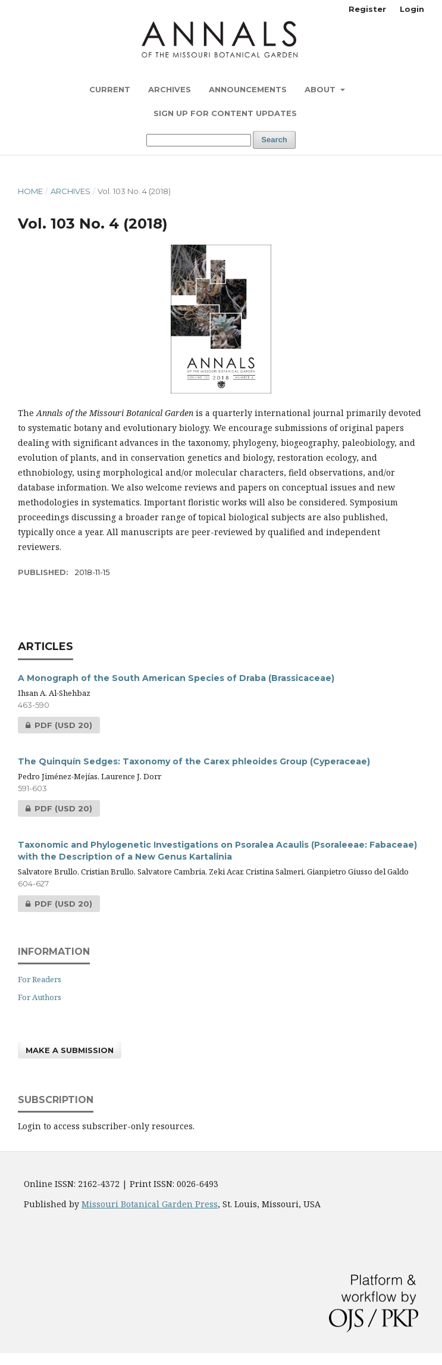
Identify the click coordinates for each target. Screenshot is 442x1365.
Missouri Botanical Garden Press (149, 1204)
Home (30, 191)
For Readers (39, 979)
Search (274, 139)
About (321, 89)
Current (109, 89)
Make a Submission (70, 1050)
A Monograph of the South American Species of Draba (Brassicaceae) (176, 678)
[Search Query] (198, 140)
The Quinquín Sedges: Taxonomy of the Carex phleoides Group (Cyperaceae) (194, 761)
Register (367, 9)
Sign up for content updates (225, 113)
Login (412, 9)
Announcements (248, 89)
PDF (55, 725)
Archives (169, 89)
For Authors (39, 997)
